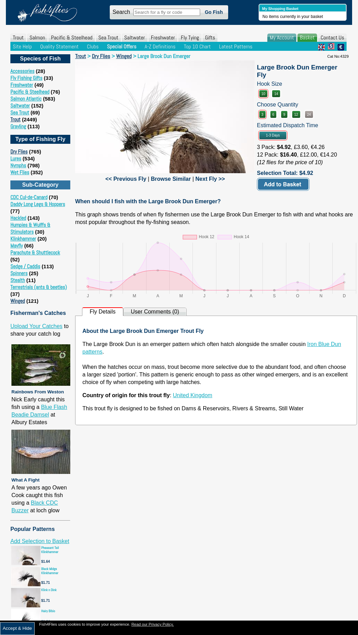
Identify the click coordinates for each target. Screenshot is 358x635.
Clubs (93, 46)
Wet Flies (19, 172)
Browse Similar (171, 179)
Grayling (18, 126)
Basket (307, 37)
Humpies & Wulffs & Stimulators (30, 228)
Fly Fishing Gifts (26, 78)
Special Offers (121, 46)
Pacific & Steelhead (71, 37)
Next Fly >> (210, 179)
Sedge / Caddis (25, 266)
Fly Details (103, 312)
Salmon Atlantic (26, 98)
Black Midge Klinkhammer (49, 571)
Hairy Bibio (48, 611)
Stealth (17, 280)
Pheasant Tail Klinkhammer (50, 549)
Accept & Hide (17, 628)
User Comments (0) (155, 312)
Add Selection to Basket (39, 541)
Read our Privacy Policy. (152, 624)
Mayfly (16, 245)
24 (309, 114)
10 (263, 94)
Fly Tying (190, 37)
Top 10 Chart (197, 46)
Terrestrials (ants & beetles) (38, 287)
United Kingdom (192, 395)
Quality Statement (59, 46)
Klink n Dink (48, 590)
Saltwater (134, 37)
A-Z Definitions (160, 46)
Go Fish (214, 12)
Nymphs (18, 165)
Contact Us (332, 37)
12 (296, 114)
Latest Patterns (235, 46)
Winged (17, 301)
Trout (18, 37)
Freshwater (163, 37)
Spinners (19, 273)
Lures (15, 158)
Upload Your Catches (36, 326)
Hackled (18, 218)
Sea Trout (108, 37)
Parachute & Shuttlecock (35, 252)
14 (276, 94)
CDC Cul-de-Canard (28, 197)
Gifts (210, 37)
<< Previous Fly (125, 179)
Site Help (22, 46)
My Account (282, 37)
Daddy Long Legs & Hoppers (37, 204)
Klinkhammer (23, 238)
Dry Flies (19, 151)
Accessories (22, 71)
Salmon (37, 37)
